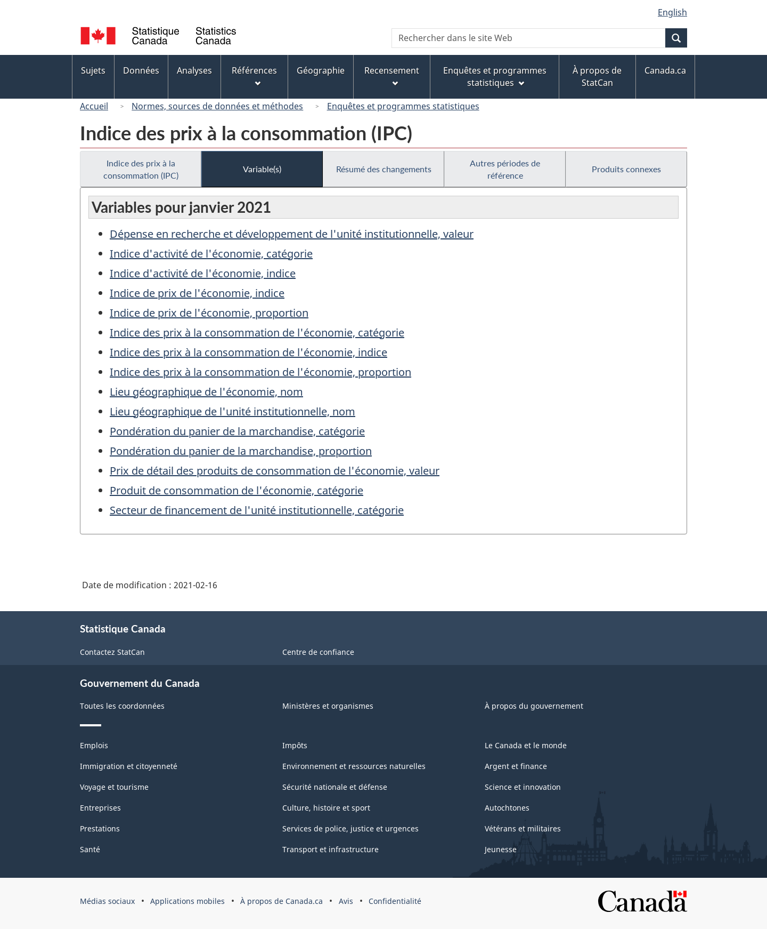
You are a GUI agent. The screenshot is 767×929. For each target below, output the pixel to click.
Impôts (294, 745)
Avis (346, 901)
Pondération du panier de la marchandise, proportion (241, 451)
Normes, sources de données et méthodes (217, 106)
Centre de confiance (318, 652)
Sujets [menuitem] (93, 70)
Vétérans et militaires (523, 828)
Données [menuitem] (141, 70)
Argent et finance (516, 766)
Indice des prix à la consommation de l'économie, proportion (260, 372)
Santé (90, 849)
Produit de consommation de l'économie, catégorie (236, 490)
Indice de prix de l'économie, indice (197, 293)
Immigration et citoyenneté (128, 766)
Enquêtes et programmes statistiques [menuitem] (494, 77)
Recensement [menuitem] (391, 75)
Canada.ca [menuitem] (665, 70)
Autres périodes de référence (505, 169)
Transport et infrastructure (330, 849)
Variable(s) (262, 169)
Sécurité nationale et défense (334, 787)
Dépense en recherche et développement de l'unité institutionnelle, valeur (292, 234)
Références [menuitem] (254, 75)
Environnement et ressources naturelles (354, 766)
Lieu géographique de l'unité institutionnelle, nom (232, 411)
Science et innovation (523, 787)
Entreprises (100, 808)
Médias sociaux (107, 901)
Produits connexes (626, 169)
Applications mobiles (187, 901)
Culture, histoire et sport (326, 808)
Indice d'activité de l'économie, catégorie (211, 253)
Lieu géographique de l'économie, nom (206, 392)
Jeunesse (501, 849)
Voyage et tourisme (114, 787)
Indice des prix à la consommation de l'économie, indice (248, 352)
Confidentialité (395, 901)
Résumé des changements (383, 169)
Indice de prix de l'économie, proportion (209, 313)
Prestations (100, 828)
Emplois (94, 745)
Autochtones (507, 808)
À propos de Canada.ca (281, 901)
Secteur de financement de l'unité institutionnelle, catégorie (257, 510)
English (672, 12)
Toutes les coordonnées (122, 706)
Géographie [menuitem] (321, 70)
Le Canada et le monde (526, 745)
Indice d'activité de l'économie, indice (203, 273)
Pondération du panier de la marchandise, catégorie (237, 431)
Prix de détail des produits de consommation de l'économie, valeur (274, 470)
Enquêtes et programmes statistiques (403, 106)
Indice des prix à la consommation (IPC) (140, 169)
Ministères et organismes (327, 706)
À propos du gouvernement (534, 706)
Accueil (94, 106)
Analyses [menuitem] (194, 70)
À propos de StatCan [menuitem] (597, 77)
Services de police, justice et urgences (350, 828)
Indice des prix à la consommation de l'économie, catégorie (257, 332)
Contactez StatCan (112, 652)
